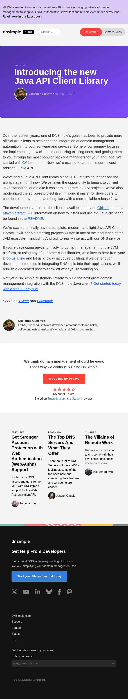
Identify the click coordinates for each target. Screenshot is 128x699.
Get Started (91, 32)
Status (16, 633)
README (35, 219)
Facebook (45, 301)
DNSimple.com (21, 615)
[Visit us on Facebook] (59, 592)
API (14, 639)
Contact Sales (113, 32)
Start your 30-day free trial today (39, 576)
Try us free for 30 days (64, 378)
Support (17, 621)
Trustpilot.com (57, 398)
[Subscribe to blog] (113, 663)
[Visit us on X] (14, 592)
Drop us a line (14, 258)
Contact (16, 627)
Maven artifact (14, 213)
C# (24, 163)
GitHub (103, 208)
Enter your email (22, 656)
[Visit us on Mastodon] (69, 592)
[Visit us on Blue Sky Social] (49, 592)
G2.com (77, 398)
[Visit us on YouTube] (26, 592)
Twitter (24, 301)
